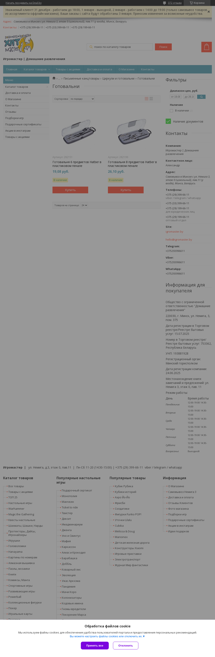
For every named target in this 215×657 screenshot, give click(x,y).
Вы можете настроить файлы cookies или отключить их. (106, 636)
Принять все (94, 645)
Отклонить (125, 645)
